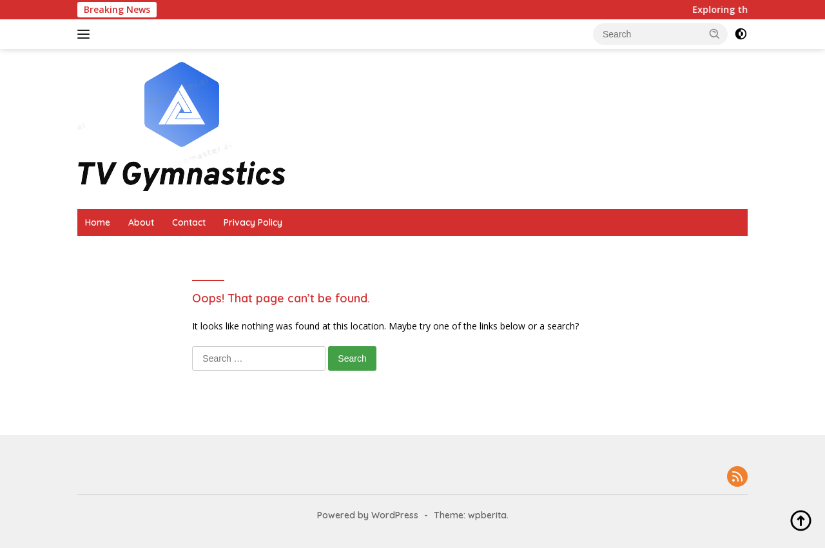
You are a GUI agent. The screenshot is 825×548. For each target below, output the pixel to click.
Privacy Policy (253, 222)
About (141, 222)
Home (97, 222)
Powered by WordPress (367, 515)
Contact (189, 222)
